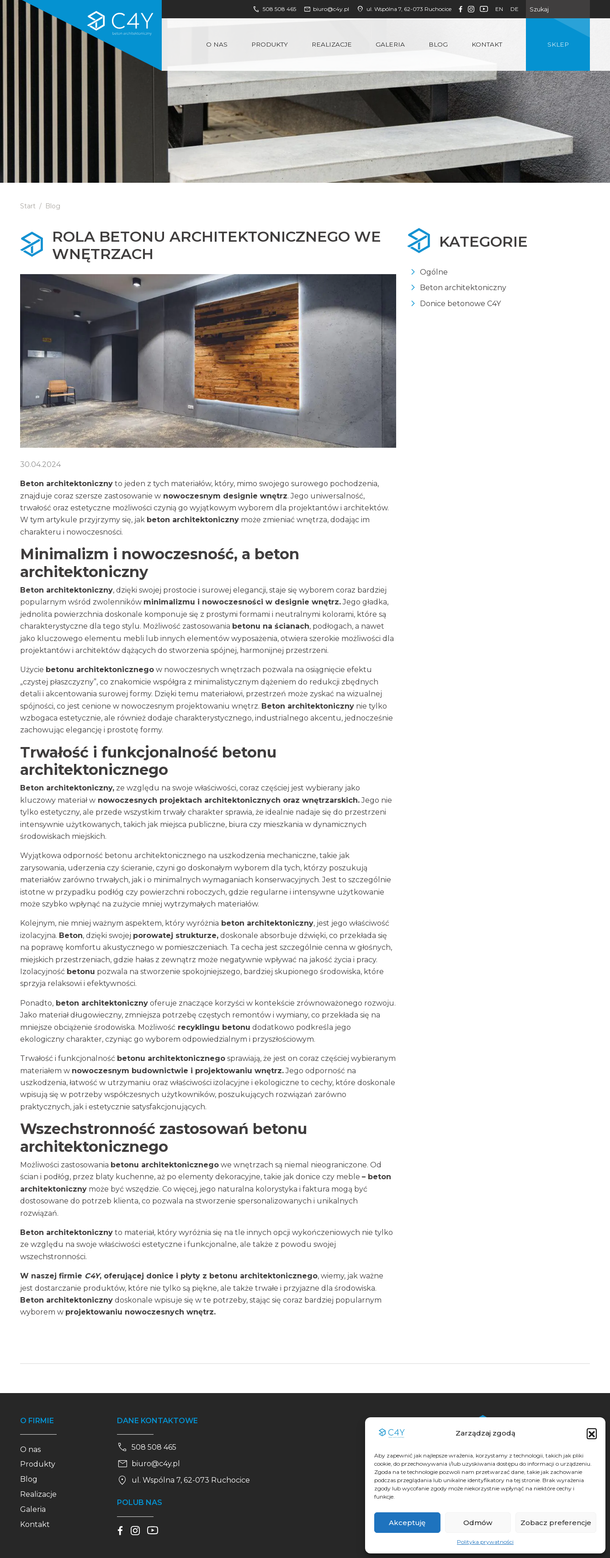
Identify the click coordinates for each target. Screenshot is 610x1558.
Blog (438, 44)
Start (28, 206)
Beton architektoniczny (463, 287)
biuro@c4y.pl (326, 9)
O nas (217, 44)
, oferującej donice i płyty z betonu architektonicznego (200, 1276)
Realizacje (332, 44)
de (514, 9)
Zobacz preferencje (555, 1522)
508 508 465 (274, 9)
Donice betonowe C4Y (460, 303)
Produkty (269, 44)
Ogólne (434, 272)
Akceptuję (407, 1522)
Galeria (390, 44)
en (499, 9)
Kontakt (487, 44)
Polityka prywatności (485, 1541)
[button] (591, 1433)
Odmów (477, 1522)
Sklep (558, 44)
